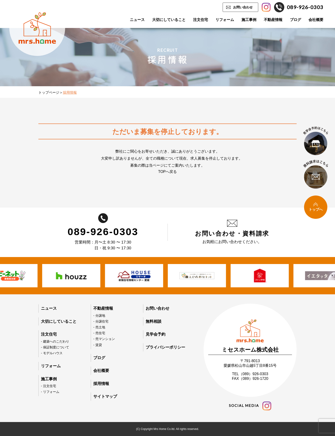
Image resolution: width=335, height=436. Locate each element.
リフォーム (224, 20)
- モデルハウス (52, 353)
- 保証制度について (55, 347)
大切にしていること (169, 20)
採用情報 (101, 383)
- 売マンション (104, 339)
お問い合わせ (243, 7)
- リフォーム (50, 392)
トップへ (316, 207)
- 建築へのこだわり (55, 341)
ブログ (295, 20)
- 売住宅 (99, 333)
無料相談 (153, 321)
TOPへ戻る (167, 172)
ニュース (137, 20)
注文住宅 (200, 20)
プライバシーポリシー (165, 347)
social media (250, 406)
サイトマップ (105, 396)
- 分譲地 (99, 315)
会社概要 (315, 20)
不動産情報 (273, 20)
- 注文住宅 (48, 386)
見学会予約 (155, 334)
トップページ (48, 92)
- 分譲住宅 (100, 321)
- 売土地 (99, 327)
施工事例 (248, 20)
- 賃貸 (97, 345)
